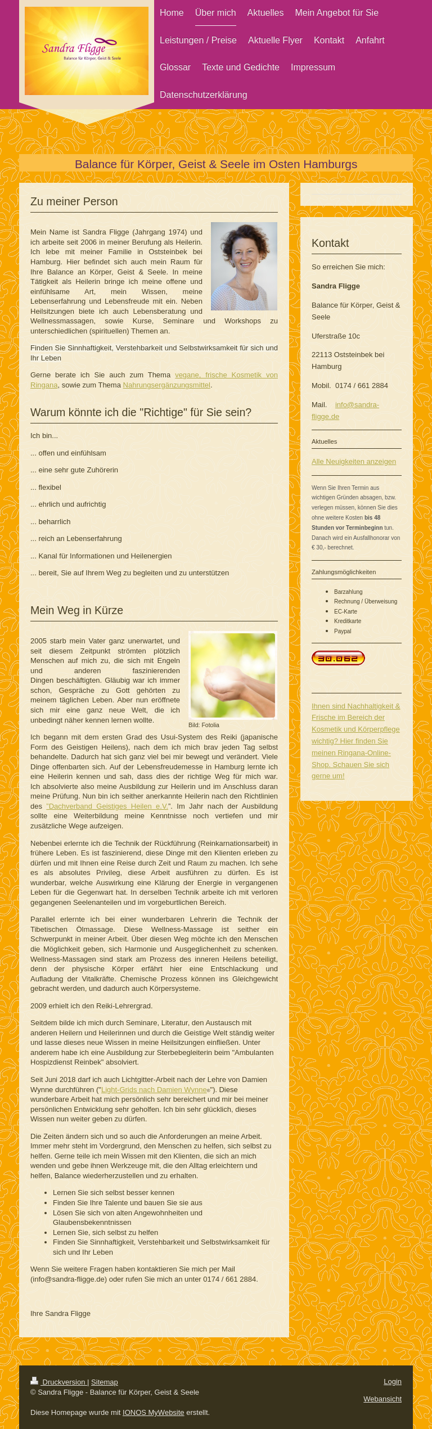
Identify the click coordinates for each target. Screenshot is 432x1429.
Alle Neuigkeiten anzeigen (354, 461)
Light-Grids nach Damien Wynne (154, 1089)
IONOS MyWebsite (153, 1412)
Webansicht (382, 1399)
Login (393, 1381)
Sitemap (104, 1382)
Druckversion (58, 1382)
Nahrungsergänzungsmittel (166, 385)
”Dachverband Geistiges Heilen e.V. (107, 806)
